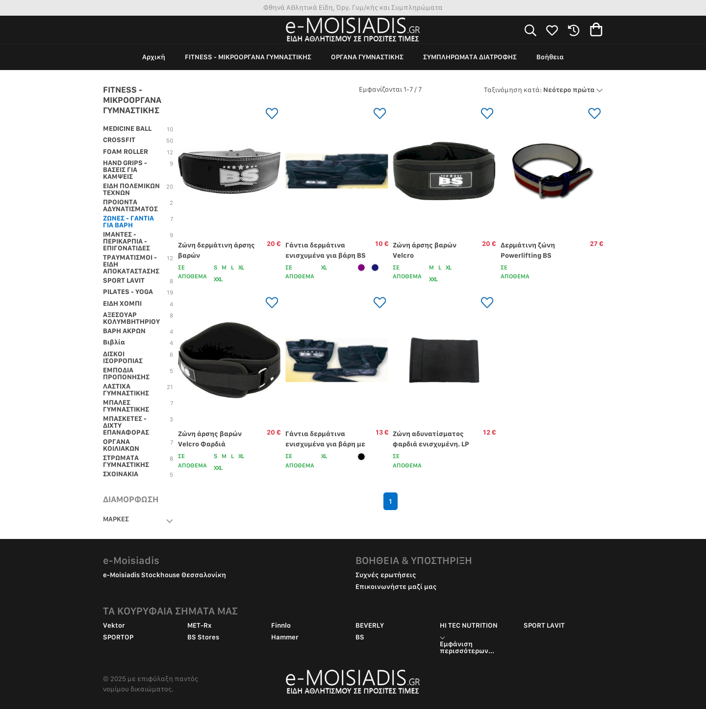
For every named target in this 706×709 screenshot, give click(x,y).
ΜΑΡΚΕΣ (116, 519)
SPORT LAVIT (544, 625)
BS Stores (203, 637)
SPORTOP (118, 637)
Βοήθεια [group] (550, 57)
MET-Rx (199, 625)
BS (359, 637)
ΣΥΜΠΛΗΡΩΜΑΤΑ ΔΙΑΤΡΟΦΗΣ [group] (470, 57)
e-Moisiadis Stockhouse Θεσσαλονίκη (164, 574)
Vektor (114, 625)
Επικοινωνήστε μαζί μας (396, 586)
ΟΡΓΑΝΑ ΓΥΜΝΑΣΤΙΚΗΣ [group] (367, 57)
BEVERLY (369, 625)
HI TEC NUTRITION (469, 625)
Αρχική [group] (153, 57)
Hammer (285, 637)
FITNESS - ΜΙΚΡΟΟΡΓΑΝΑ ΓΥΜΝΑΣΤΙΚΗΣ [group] (248, 57)
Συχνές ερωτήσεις (385, 574)
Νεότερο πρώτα (543, 90)
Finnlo (281, 625)
